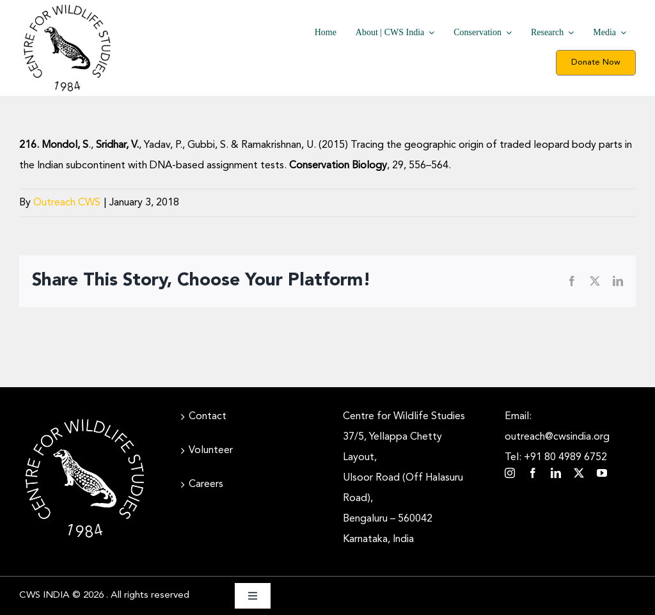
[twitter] (579, 473)
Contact (207, 416)
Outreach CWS (66, 203)
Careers (206, 484)
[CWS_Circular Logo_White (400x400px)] (84, 418)
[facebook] (533, 473)
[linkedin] (556, 473)
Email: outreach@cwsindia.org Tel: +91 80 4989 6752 (557, 437)
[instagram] (510, 473)
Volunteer (211, 450)
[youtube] (602, 473)
